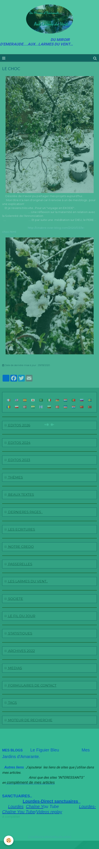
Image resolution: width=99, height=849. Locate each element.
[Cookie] (8, 840)
